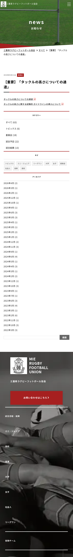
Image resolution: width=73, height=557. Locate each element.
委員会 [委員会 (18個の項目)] (62, 163)
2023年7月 (9, 296)
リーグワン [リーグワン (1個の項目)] (37, 163)
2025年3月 (9, 227)
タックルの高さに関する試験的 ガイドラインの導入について (34, 104)
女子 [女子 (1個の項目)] (54, 163)
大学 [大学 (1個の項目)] (47, 163)
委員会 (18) (11, 135)
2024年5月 (9, 262)
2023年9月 (9, 291)
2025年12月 (9, 198)
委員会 (20, 75)
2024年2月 (9, 276)
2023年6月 (9, 301)
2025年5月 (9, 217)
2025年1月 (9, 237)
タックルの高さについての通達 (20, 99)
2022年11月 (9, 320)
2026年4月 (9, 183)
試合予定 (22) (12, 142)
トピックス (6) (13, 129)
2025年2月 (9, 232)
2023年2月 (9, 315)
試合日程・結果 (12, 416)
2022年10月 (9, 325)
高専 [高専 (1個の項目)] (16, 168)
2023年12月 (9, 281)
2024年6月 (9, 257)
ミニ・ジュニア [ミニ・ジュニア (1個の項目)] (23, 163)
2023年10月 (9, 286)
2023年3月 (9, 311)
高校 (7, 446)
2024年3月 (9, 271)
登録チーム (10, 541)
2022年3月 (9, 330)
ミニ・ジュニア (13, 431)
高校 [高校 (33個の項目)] (23, 168)
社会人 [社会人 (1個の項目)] (7, 168)
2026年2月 (9, 193)
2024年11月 (9, 247)
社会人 (9, 507)
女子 (7, 492)
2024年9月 (9, 252)
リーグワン (11, 522)
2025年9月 (9, 208)
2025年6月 (9, 213)
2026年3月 (9, 188)
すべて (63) (11, 122)
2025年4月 (9, 222)
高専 (7, 461)
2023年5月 (9, 306)
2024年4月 (9, 266)
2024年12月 (9, 242)
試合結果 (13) (12, 148)
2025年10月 (9, 203)
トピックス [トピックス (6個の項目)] (9, 163)
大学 (7, 476)
